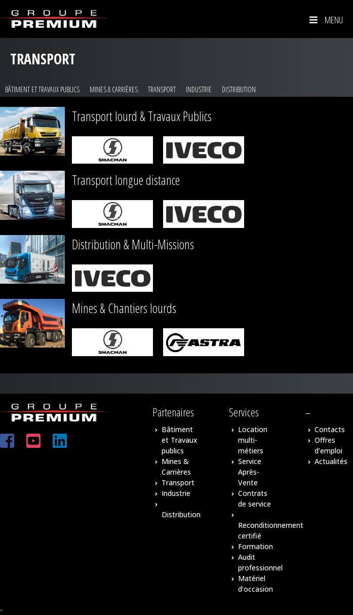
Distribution (239, 89)
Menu (325, 20)
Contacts (330, 429)
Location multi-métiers (252, 440)
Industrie (199, 89)
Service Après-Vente (249, 471)
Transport (162, 89)
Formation (255, 546)
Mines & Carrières (114, 89)
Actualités (331, 461)
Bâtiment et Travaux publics (42, 89)
